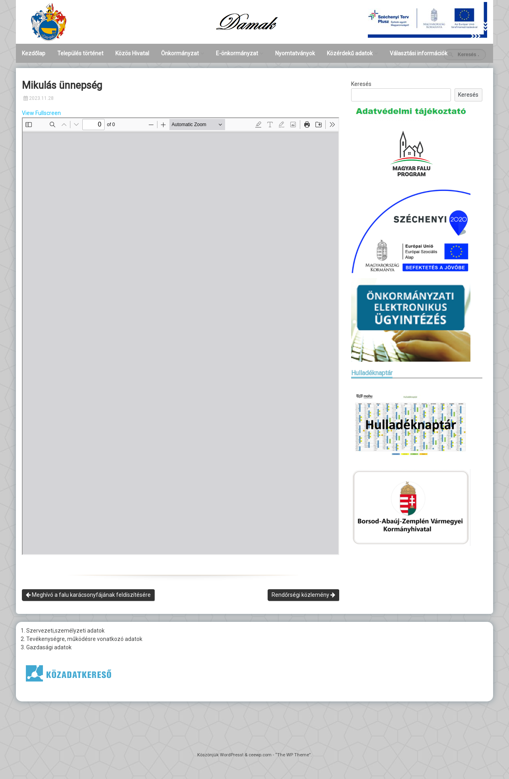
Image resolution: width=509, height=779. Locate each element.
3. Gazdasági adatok (46, 647)
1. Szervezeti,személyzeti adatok (63, 630)
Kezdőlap (33, 53)
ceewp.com (260, 755)
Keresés (361, 84)
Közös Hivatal (132, 53)
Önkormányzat (180, 53)
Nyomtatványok (295, 53)
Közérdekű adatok (350, 53)
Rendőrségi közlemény (303, 595)
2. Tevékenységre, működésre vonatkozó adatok (81, 639)
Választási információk (418, 53)
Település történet (80, 53)
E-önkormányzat (237, 53)
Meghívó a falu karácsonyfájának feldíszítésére (88, 595)
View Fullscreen (41, 113)
